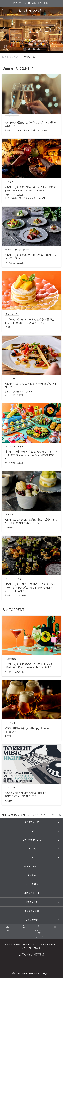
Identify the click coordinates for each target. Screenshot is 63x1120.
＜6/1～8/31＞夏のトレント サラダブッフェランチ (31, 385)
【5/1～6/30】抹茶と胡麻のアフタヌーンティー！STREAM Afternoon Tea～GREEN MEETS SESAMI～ (30, 587)
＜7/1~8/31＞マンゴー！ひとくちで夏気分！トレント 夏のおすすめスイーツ (31, 321)
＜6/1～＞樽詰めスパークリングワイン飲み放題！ (30, 124)
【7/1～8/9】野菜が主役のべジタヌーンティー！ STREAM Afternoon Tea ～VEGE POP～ (31, 455)
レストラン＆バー (11, 57)
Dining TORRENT (16, 68)
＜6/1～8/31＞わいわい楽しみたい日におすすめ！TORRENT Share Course (30, 188)
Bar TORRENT (14, 609)
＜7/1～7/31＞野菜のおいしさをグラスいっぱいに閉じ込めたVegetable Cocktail (30, 665)
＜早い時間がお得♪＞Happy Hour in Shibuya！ (27, 729)
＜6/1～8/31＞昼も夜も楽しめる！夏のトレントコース (30, 256)
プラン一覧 (29, 57)
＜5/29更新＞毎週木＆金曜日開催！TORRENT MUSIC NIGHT (26, 794)
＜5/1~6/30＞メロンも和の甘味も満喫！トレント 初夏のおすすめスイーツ (31, 521)
